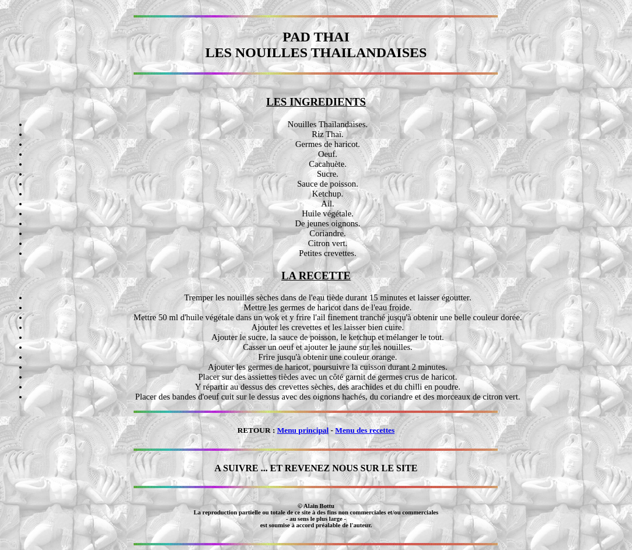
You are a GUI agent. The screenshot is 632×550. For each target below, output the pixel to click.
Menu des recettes (364, 430)
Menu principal (303, 430)
